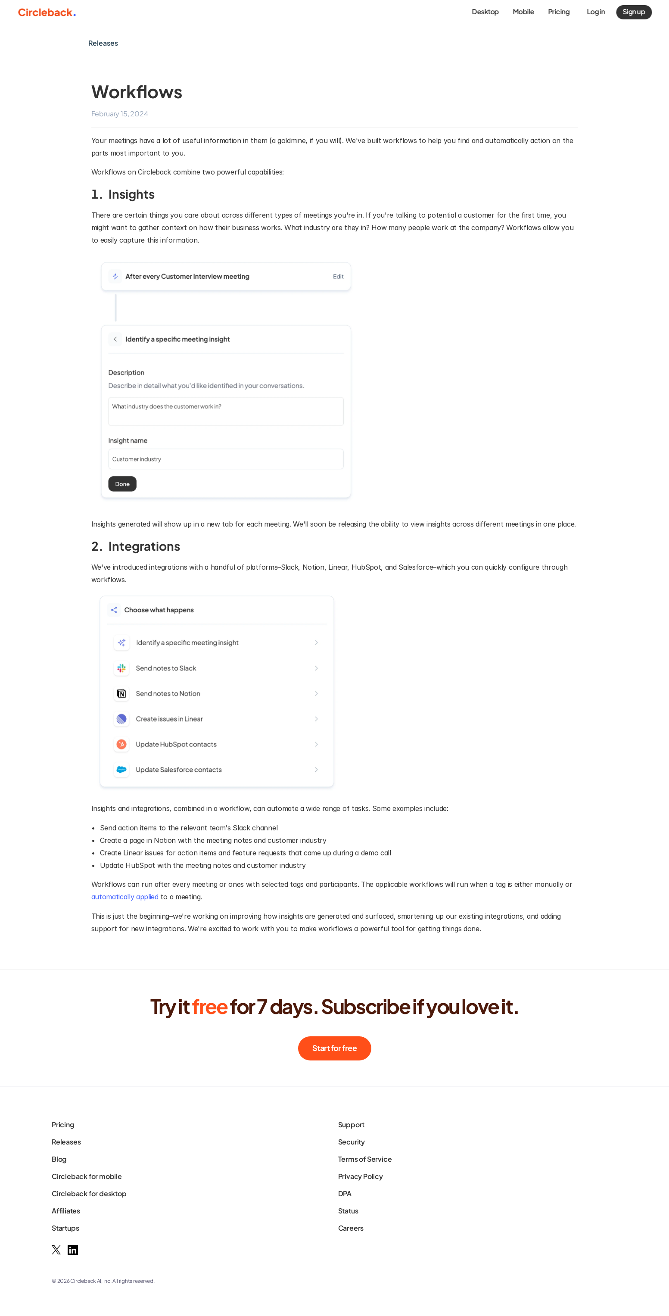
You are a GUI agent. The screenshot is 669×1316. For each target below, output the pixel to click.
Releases (66, 1141)
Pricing (63, 1124)
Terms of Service (365, 1158)
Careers (351, 1227)
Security (351, 1141)
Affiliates (66, 1210)
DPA (345, 1193)
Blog (59, 1158)
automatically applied (125, 896)
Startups (65, 1227)
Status (348, 1210)
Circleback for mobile (87, 1176)
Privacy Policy (360, 1176)
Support (351, 1124)
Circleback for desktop (89, 1193)
